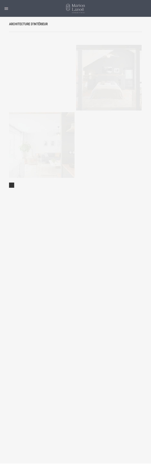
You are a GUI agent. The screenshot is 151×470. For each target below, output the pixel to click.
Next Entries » (11, 448)
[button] (6, 8)
